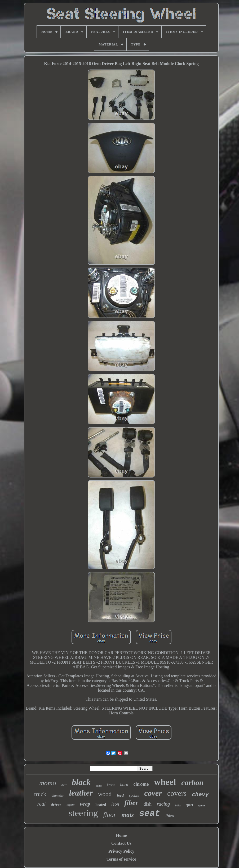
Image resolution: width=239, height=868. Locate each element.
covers (177, 793)
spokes (134, 795)
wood (105, 794)
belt (64, 785)
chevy (200, 795)
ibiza (169, 815)
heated (100, 805)
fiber (131, 803)
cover (153, 793)
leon (115, 804)
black (81, 782)
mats (127, 814)
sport (189, 805)
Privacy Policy (121, 851)
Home (121, 835)
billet (178, 805)
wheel (165, 782)
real (41, 804)
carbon (192, 782)
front (111, 785)
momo (47, 783)
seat (149, 814)
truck (40, 794)
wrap (85, 804)
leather (81, 792)
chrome (141, 784)
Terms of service (121, 859)
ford (120, 795)
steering (83, 813)
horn (124, 784)
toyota (70, 805)
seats (99, 785)
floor (109, 814)
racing (163, 804)
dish (148, 804)
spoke (202, 805)
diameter (57, 795)
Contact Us (121, 843)
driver (56, 804)
